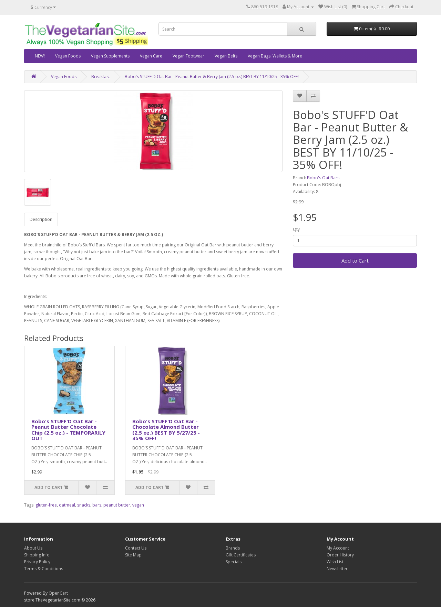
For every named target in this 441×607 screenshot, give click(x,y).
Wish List (335, 562)
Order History (340, 555)
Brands (233, 548)
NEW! (40, 56)
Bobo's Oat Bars (323, 178)
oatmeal (67, 505)
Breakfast (100, 76)
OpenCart (58, 593)
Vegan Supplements (110, 56)
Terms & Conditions (43, 569)
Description (41, 219)
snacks (83, 505)
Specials (234, 562)
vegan (138, 505)
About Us (33, 548)
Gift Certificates (241, 555)
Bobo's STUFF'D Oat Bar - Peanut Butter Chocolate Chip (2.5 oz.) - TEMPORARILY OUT (68, 430)
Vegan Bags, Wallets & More (275, 56)
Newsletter (337, 569)
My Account (338, 548)
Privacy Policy (37, 562)
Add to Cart (355, 260)
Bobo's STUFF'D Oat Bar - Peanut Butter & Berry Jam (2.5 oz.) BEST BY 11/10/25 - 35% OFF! (212, 76)
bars (96, 505)
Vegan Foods (68, 56)
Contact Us (135, 548)
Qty (296, 229)
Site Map (133, 555)
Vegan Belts (226, 56)
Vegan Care (151, 56)
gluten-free (46, 505)
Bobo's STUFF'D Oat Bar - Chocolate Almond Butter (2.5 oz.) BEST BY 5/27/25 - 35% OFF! (166, 430)
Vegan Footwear (188, 56)
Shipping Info (37, 555)
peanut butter (116, 505)
